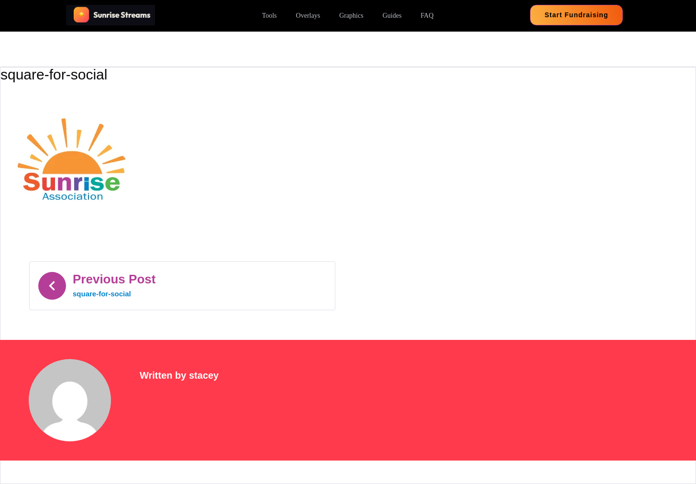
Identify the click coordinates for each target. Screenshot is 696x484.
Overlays (308, 15)
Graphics (351, 15)
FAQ (426, 15)
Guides (392, 15)
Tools (269, 15)
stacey (204, 375)
